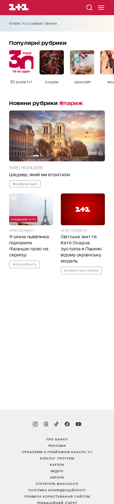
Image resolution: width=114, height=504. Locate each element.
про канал (57, 439)
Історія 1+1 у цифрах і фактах (33, 23)
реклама (57, 445)
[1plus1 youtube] (78, 424)
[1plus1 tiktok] (56, 424)
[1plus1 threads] (46, 424)
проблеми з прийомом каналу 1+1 (57, 451)
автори (57, 477)
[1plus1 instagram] (35, 424)
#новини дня (24, 183)
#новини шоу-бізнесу (81, 270)
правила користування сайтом (57, 496)
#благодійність (24, 264)
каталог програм (57, 458)
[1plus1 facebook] (67, 424)
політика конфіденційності (57, 490)
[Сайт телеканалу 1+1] (18, 8)
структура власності (57, 483)
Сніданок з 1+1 (23, 219)
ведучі (57, 471)
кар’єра (57, 464)
